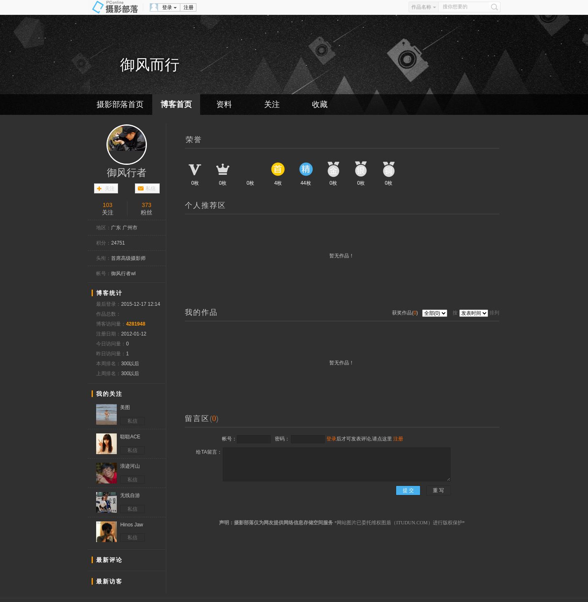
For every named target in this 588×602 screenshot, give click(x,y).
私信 (151, 188)
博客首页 (176, 104)
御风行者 (126, 172)
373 (146, 205)
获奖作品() (405, 313)
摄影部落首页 (120, 104)
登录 (167, 7)
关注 (272, 104)
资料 (224, 104)
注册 (189, 7)
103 (107, 205)
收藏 (320, 104)
